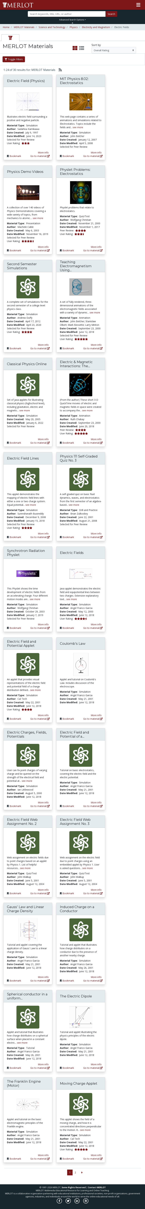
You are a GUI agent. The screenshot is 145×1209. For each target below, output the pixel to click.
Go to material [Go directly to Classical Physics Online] (40, 442)
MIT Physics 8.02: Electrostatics (74, 81)
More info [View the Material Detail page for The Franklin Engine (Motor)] (43, 1155)
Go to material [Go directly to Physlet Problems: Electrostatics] (93, 250)
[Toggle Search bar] (72, 23)
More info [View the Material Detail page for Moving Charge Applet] (96, 1155)
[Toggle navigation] (138, 5)
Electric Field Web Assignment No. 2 (22, 822)
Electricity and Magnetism (96, 27)
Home (6, 27)
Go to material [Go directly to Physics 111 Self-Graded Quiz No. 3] (93, 537)
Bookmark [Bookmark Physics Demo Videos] (15, 250)
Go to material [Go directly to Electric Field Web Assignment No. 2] (40, 893)
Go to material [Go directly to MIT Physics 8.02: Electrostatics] (93, 156)
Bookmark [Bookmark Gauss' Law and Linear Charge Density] (15, 980)
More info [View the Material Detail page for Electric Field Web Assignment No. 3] (96, 889)
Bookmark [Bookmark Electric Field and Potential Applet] (15, 718)
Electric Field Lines (23, 458)
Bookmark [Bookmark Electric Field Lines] (15, 537)
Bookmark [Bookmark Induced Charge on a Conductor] (68, 980)
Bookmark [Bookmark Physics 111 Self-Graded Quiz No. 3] (68, 537)
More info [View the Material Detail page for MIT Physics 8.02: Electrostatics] (96, 152)
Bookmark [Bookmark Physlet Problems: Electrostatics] (68, 250)
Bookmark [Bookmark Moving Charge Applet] (68, 1158)
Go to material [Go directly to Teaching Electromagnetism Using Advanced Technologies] (93, 348)
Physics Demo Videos (25, 172)
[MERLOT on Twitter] (68, 1202)
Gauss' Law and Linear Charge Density (25, 909)
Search (111, 14)
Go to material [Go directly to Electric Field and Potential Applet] (40, 718)
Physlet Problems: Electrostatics (75, 172)
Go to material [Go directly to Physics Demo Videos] (40, 250)
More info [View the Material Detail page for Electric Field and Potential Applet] (43, 715)
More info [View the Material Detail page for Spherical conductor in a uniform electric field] (43, 1064)
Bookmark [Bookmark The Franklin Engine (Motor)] (15, 1158)
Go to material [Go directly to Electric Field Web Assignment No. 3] (93, 893)
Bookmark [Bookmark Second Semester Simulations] (15, 348)
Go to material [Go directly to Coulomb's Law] (93, 718)
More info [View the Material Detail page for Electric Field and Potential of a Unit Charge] (96, 802)
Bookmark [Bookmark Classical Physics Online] (15, 442)
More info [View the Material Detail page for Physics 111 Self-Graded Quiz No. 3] (96, 533)
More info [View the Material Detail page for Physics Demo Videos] (43, 246)
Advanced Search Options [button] (71, 19)
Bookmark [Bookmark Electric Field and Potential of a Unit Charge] (68, 806)
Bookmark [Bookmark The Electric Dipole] (68, 1067)
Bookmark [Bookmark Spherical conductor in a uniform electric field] (15, 1067)
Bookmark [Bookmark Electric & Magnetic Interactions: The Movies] (68, 442)
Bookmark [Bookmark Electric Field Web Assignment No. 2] (15, 893)
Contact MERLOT (97, 1187)
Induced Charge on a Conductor (77, 909)
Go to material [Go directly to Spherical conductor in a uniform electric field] (40, 1067)
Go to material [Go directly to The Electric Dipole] (93, 1067)
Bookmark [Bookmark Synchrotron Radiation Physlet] (15, 628)
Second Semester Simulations (22, 266)
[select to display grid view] (75, 48)
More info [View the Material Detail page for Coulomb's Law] (96, 715)
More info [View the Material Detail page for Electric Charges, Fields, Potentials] (43, 802)
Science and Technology (52, 27)
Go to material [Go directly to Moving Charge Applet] (93, 1158)
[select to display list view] (81, 48)
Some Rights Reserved (74, 1187)
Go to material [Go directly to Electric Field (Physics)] (40, 156)
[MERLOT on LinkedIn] (77, 1202)
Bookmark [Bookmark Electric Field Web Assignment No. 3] (68, 893)
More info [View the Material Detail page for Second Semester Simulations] (43, 344)
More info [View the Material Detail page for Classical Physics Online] (43, 439)
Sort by (96, 45)
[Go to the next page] (82, 1173)
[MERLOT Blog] (85, 1202)
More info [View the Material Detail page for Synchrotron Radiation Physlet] (43, 624)
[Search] (67, 14)
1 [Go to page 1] (70, 1172)
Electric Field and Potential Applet (21, 644)
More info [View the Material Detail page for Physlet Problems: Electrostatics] (96, 246)
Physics (74, 27)
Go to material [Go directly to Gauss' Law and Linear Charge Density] (40, 980)
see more (78, 127)
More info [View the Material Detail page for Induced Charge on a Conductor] (96, 977)
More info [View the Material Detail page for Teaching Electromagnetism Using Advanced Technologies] (96, 344)
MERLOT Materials (24, 27)
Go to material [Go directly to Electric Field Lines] (40, 537)
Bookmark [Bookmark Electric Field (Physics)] (15, 156)
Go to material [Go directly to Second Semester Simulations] (40, 348)
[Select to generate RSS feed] (59, 70)
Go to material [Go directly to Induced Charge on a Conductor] (93, 980)
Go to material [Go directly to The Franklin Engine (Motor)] (40, 1158)
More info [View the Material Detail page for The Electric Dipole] (96, 1064)
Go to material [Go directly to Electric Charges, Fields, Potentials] (40, 806)
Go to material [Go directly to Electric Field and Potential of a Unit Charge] (93, 806)
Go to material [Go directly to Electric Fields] (93, 628)
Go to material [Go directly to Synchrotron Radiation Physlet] (40, 628)
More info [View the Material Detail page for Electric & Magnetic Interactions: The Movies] (96, 439)
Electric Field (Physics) (26, 81)
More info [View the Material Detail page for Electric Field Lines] (43, 533)
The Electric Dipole (76, 996)
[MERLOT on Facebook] (59, 1202)
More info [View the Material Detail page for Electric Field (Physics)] (43, 152)
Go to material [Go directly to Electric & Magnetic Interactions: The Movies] (93, 442)
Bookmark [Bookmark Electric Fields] (68, 628)
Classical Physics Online (27, 364)
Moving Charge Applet (78, 1083)
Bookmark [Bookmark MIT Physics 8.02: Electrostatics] (68, 156)
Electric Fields (72, 553)
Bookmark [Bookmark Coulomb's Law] (68, 718)
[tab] (10, 37)
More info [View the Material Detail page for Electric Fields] (96, 624)
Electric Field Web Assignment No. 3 (75, 822)
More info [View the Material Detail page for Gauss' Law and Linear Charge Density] (43, 977)
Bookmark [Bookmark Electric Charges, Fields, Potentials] (15, 806)
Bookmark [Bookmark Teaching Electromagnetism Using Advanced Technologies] (68, 348)
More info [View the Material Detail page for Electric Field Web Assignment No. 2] (43, 889)
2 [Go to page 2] (75, 1172)
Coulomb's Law (72, 644)
